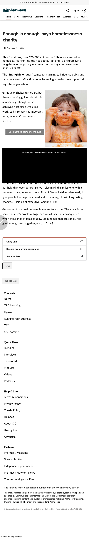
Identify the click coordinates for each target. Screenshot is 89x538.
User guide (10, 430)
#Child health (11, 281)
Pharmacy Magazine (16, 452)
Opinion (8, 312)
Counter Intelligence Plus (19, 479)
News (7, 266)
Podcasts (9, 381)
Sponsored (10, 361)
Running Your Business (17, 318)
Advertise (10, 436)
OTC (6, 325)
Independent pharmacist (18, 466)
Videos (8, 374)
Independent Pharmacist (48, 501)
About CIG (10, 423)
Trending (9, 347)
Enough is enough (20, 74)
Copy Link (44, 241)
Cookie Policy (12, 410)
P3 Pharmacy (26, 501)
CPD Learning (12, 305)
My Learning (11, 331)
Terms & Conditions (16, 397)
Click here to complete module (24, 131)
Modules (9, 367)
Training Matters (14, 459)
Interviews (10, 354)
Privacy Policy (12, 403)
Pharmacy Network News (19, 472)
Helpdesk (9, 416)
